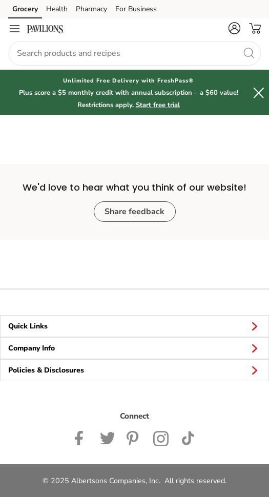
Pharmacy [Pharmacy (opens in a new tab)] (91, 9)
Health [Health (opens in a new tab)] (57, 9)
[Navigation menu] (14, 28)
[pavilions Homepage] (45, 29)
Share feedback (134, 211)
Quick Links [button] (134, 326)
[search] (248, 53)
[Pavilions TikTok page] (187, 437)
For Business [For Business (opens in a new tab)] (136, 9)
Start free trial (158, 105)
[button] (234, 28)
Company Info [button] (134, 348)
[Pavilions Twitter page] (107, 437)
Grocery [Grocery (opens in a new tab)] (25, 9)
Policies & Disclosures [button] (134, 370)
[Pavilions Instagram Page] (161, 437)
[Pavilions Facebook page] (81, 437)
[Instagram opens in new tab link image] (133, 437)
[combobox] (134, 53)
